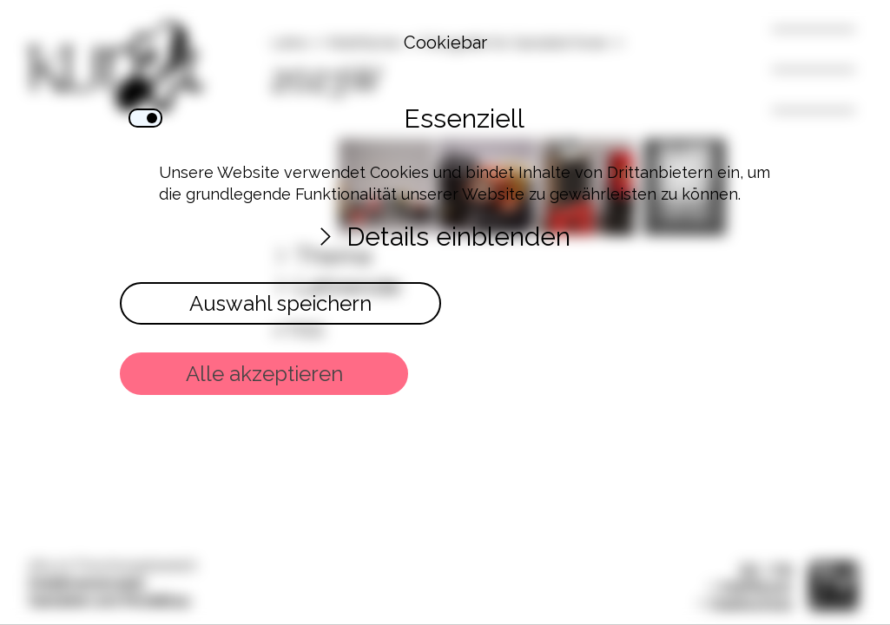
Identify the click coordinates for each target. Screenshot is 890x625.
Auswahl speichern (279, 303)
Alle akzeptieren (263, 373)
